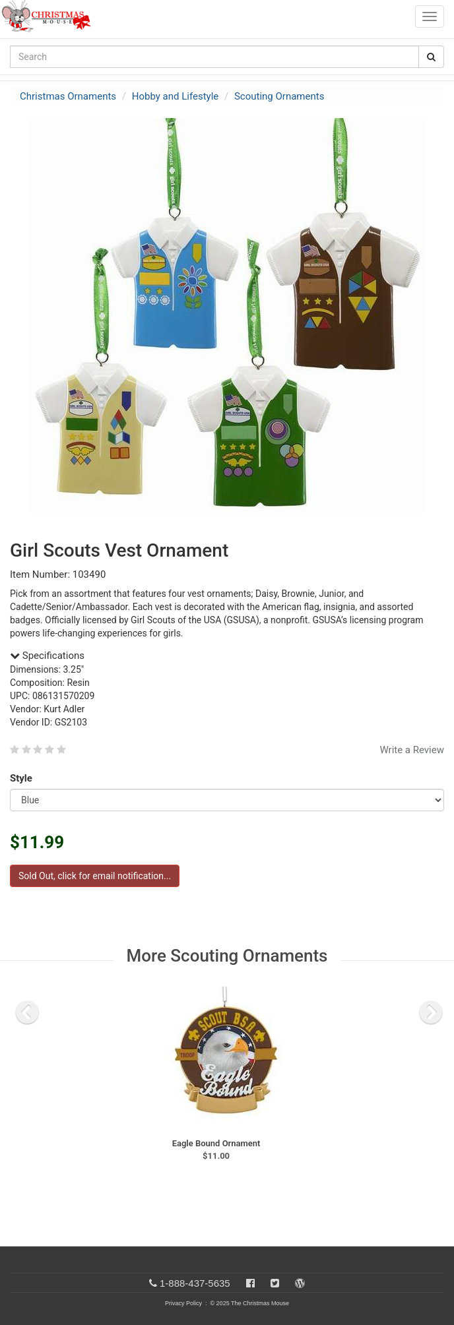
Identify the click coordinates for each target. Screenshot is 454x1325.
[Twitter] (275, 1283)
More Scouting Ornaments (227, 956)
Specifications (47, 656)
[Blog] (300, 1283)
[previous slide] (27, 1012)
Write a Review (411, 750)
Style (23, 778)
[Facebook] (250, 1283)
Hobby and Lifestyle (175, 96)
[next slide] (431, 1012)
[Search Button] (431, 57)
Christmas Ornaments (68, 96)
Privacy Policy (183, 1303)
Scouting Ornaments (279, 96)
